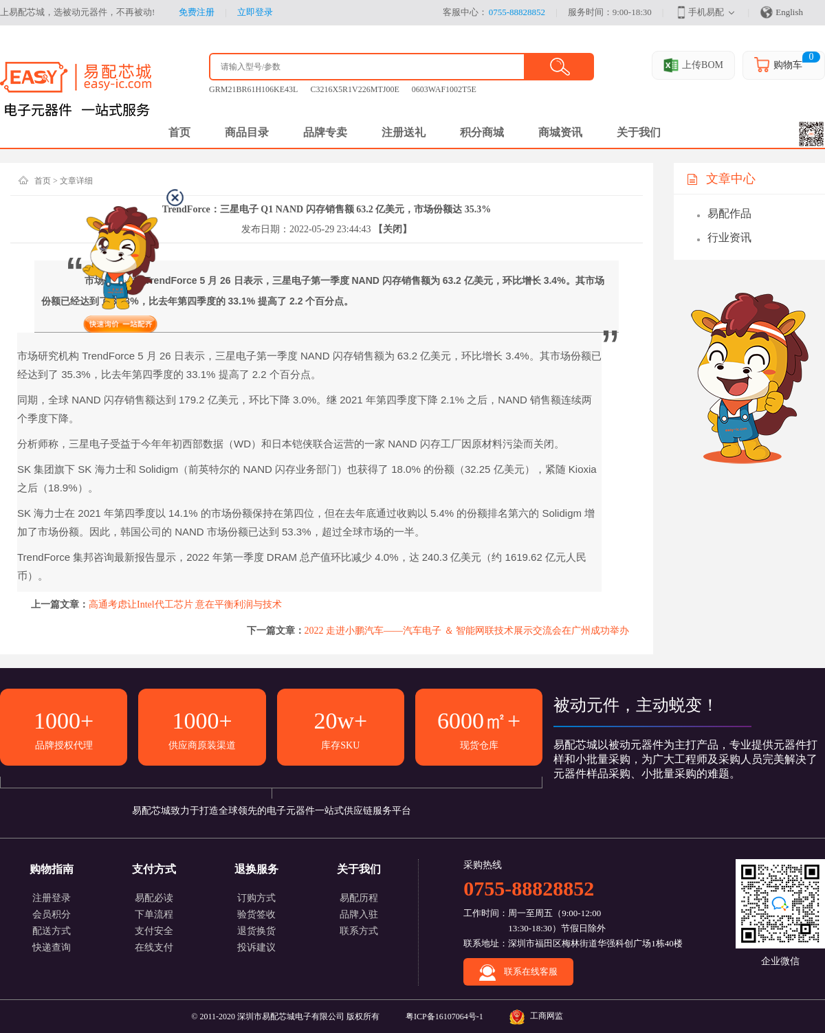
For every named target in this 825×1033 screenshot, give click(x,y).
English (781, 12)
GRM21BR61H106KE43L (253, 89)
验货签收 (256, 914)
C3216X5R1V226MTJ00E (354, 89)
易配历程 (359, 898)
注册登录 (51, 898)
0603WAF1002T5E (444, 89)
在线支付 (154, 947)
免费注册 (196, 12)
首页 (42, 181)
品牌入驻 (359, 914)
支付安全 (154, 931)
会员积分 (51, 914)
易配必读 (154, 898)
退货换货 (256, 931)
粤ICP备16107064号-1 (444, 1016)
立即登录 (255, 12)
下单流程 (154, 914)
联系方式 (359, 931)
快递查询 (51, 947)
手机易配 (699, 12)
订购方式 (256, 898)
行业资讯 (729, 237)
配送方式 (51, 931)
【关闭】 (392, 229)
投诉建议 (256, 947)
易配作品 (729, 213)
